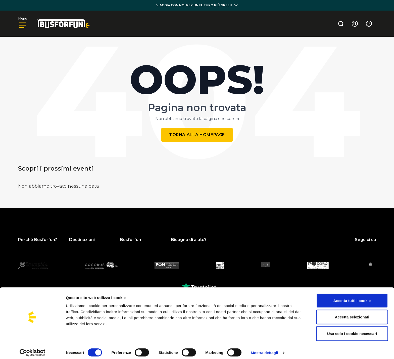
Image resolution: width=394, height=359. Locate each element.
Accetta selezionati (352, 313)
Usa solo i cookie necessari (352, 330)
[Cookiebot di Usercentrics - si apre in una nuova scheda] (33, 349)
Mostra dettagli (264, 349)
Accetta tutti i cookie (352, 297)
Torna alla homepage (197, 134)
